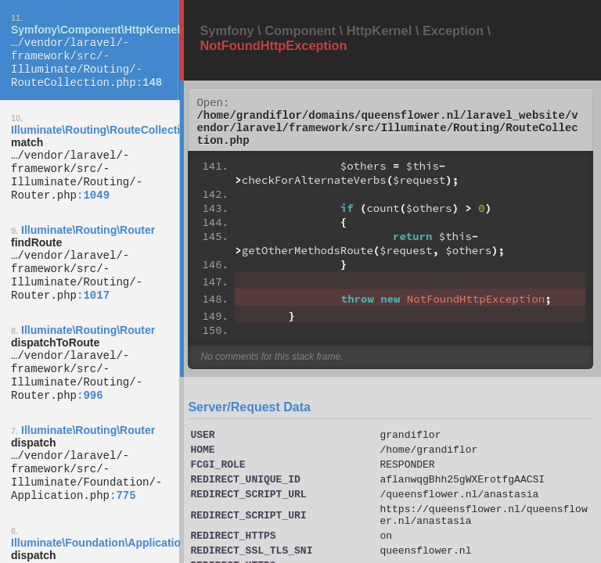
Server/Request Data (249, 416)
